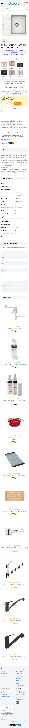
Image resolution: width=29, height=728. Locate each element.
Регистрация (4, 692)
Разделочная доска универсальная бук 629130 (14, 511)
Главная (3, 671)
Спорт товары (19, 676)
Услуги (17, 683)
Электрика (18, 675)
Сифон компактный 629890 (14, 328)
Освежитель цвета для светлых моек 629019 (14, 364)
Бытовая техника (20, 671)
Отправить (6, 290)
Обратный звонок (5, 696)
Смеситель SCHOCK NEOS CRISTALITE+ (14, 620)
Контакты (3, 676)
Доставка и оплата (6, 675)
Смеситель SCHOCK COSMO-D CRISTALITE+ (14, 656)
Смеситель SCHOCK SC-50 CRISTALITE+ (14, 584)
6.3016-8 (5, 167)
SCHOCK (20, 58)
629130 (21, 171)
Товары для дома (20, 685)
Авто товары (19, 678)
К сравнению (5, 111)
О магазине (4, 673)
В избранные (16, 108)
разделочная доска (11, 83)
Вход (2, 691)
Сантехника (19, 673)
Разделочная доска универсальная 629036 (14, 475)
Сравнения (4, 694)
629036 (15, 172)
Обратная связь (20, 699)
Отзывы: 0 (9, 58)
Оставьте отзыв (7, 714)
